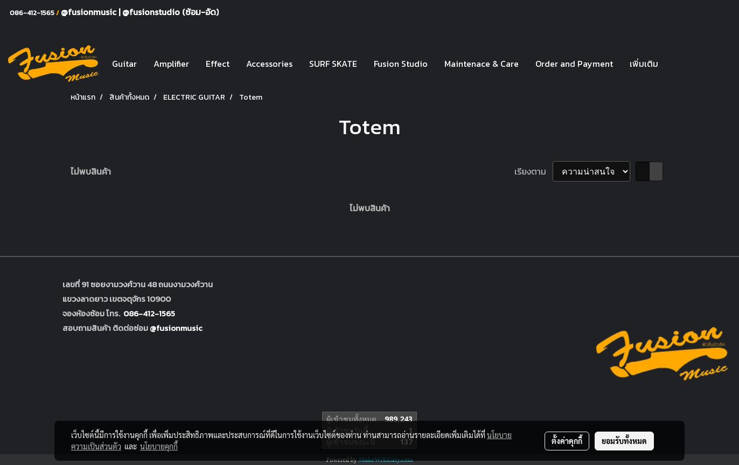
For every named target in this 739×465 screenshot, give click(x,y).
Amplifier (171, 63)
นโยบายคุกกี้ (159, 446)
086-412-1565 (149, 313)
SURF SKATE (333, 63)
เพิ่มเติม (644, 63)
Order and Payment (574, 63)
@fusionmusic (89, 11)
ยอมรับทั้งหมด (624, 441)
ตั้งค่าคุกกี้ (567, 441)
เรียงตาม (533, 171)
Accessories (269, 63)
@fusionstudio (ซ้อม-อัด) (170, 11)
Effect (217, 63)
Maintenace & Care (481, 63)
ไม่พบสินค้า (91, 171)
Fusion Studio (401, 63)
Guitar (124, 63)
